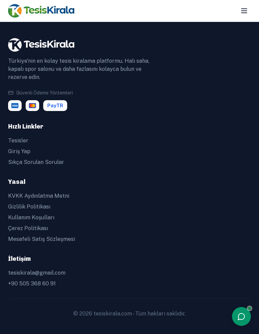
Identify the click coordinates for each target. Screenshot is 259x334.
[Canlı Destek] (241, 316)
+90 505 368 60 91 (32, 283)
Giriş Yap (19, 151)
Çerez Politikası (28, 228)
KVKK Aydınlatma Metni (38, 196)
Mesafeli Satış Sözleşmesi (41, 239)
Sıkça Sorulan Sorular (36, 162)
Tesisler (18, 140)
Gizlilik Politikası (29, 206)
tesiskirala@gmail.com (37, 273)
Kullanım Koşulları (31, 217)
